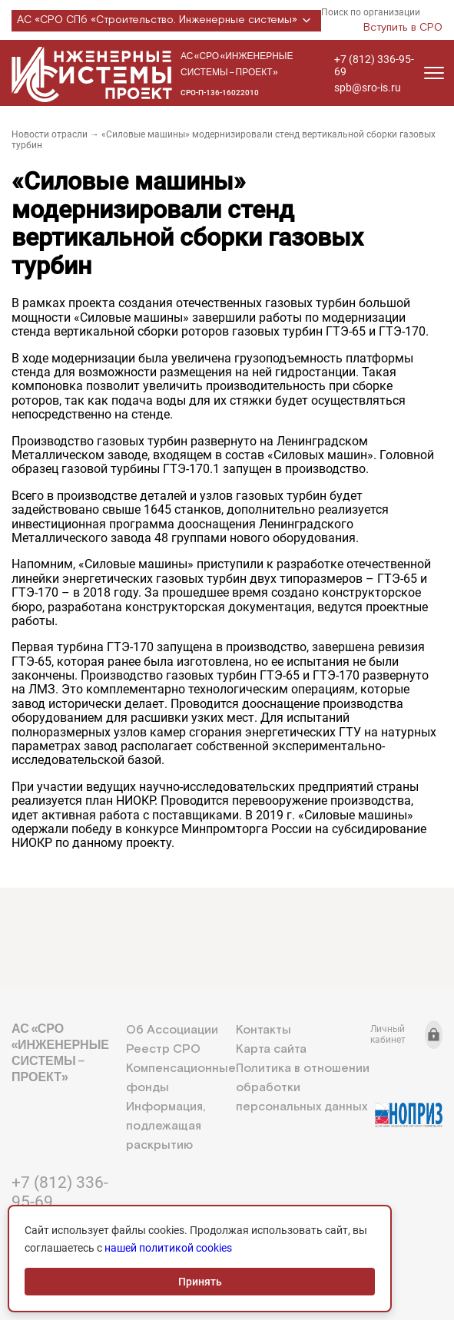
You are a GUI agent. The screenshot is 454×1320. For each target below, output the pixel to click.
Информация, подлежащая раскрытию (165, 1126)
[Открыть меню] (434, 73)
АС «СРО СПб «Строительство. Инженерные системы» (166, 21)
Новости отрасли (50, 134)
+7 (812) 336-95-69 (374, 65)
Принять (200, 1281)
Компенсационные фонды (181, 1078)
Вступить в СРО (402, 28)
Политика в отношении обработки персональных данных (302, 1087)
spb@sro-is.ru (367, 87)
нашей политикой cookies (168, 1248)
